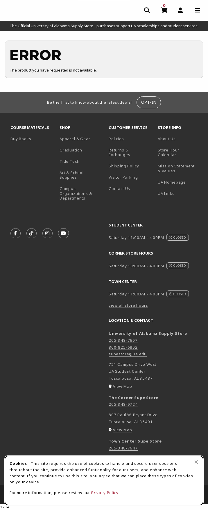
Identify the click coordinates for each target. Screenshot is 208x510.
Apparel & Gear (75, 138)
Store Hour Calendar (180, 152)
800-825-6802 (123, 347)
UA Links (166, 193)
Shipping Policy (124, 166)
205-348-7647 (123, 448)
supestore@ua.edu (128, 354)
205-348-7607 (123, 340)
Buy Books (20, 138)
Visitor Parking (123, 177)
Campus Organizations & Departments (82, 193)
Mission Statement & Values (176, 168)
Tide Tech (69, 161)
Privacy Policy (105, 492)
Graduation (71, 150)
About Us (167, 138)
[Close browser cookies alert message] (196, 462)
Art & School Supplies (72, 175)
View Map (122, 386)
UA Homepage (180, 182)
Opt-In (149, 102)
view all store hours (128, 305)
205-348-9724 (123, 404)
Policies (116, 138)
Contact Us (119, 188)
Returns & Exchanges (119, 152)
